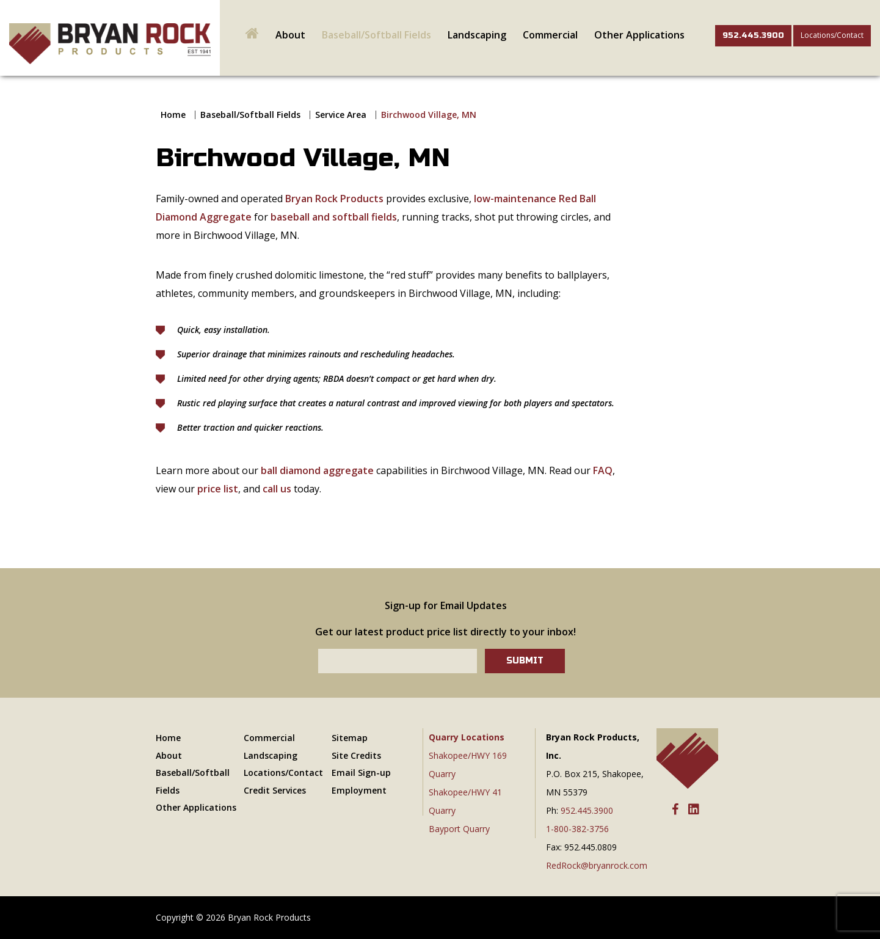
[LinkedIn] (693, 810)
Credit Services (275, 790)
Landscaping (477, 35)
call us (277, 488)
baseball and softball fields (334, 217)
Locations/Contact (832, 35)
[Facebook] (675, 810)
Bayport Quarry (459, 829)
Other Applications (639, 35)
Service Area (340, 114)
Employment (359, 790)
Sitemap (350, 738)
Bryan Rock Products (334, 198)
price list (217, 488)
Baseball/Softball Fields (376, 35)
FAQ (603, 470)
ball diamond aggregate (317, 470)
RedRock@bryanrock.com (596, 865)
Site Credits (356, 755)
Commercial (550, 35)
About (290, 35)
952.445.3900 (753, 35)
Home (173, 114)
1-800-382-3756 (577, 829)
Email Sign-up (361, 772)
